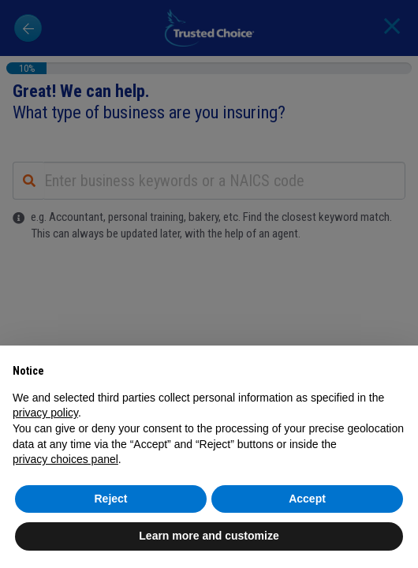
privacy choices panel (65, 459)
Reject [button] (110, 498)
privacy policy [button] (45, 412)
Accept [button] (307, 498)
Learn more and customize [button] (208, 535)
